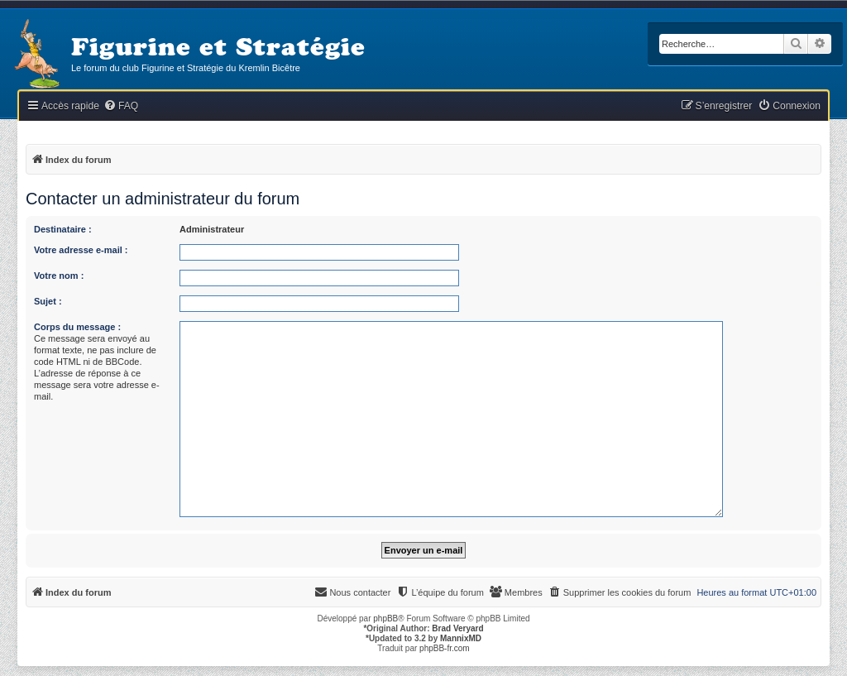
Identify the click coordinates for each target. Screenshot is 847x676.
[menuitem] (120, 106)
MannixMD (460, 638)
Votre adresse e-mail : (81, 250)
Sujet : (48, 301)
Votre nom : (59, 275)
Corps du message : (77, 327)
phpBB (385, 618)
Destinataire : (63, 229)
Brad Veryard (457, 628)
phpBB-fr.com (444, 648)
